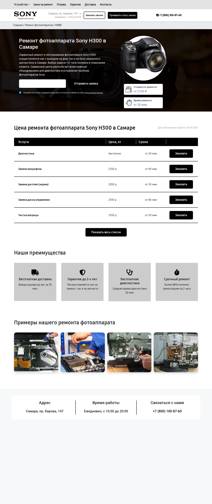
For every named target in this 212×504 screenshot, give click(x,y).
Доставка (90, 4)
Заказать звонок (94, 15)
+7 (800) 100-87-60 (167, 411)
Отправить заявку (86, 83)
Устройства (20, 4)
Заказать (181, 153)
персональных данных (94, 93)
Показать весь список (106, 232)
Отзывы (61, 4)
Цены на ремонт (43, 4)
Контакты (105, 4)
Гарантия (75, 4)
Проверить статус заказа (122, 15)
